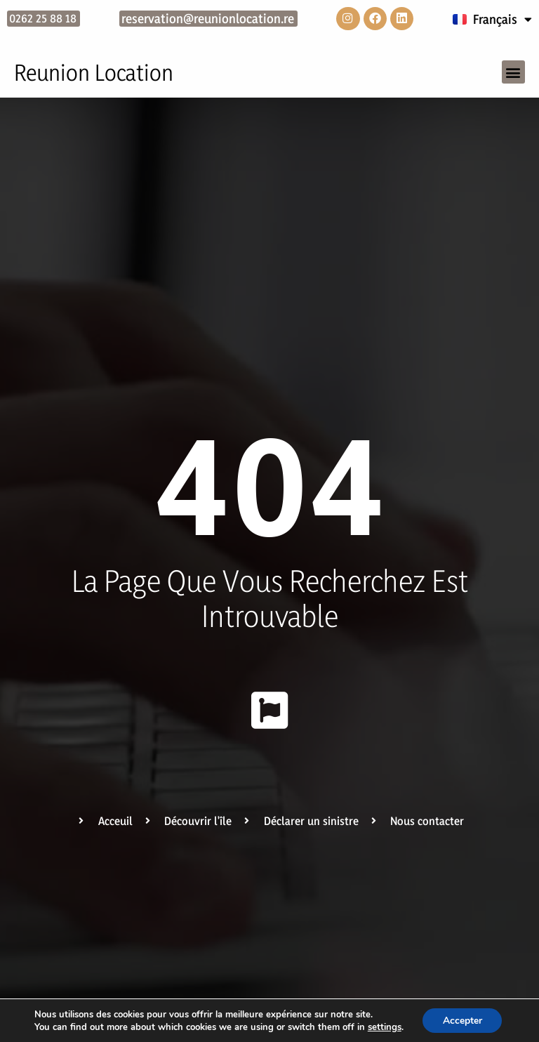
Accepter (462, 1020)
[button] (513, 72)
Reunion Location (93, 73)
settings (383, 1026)
